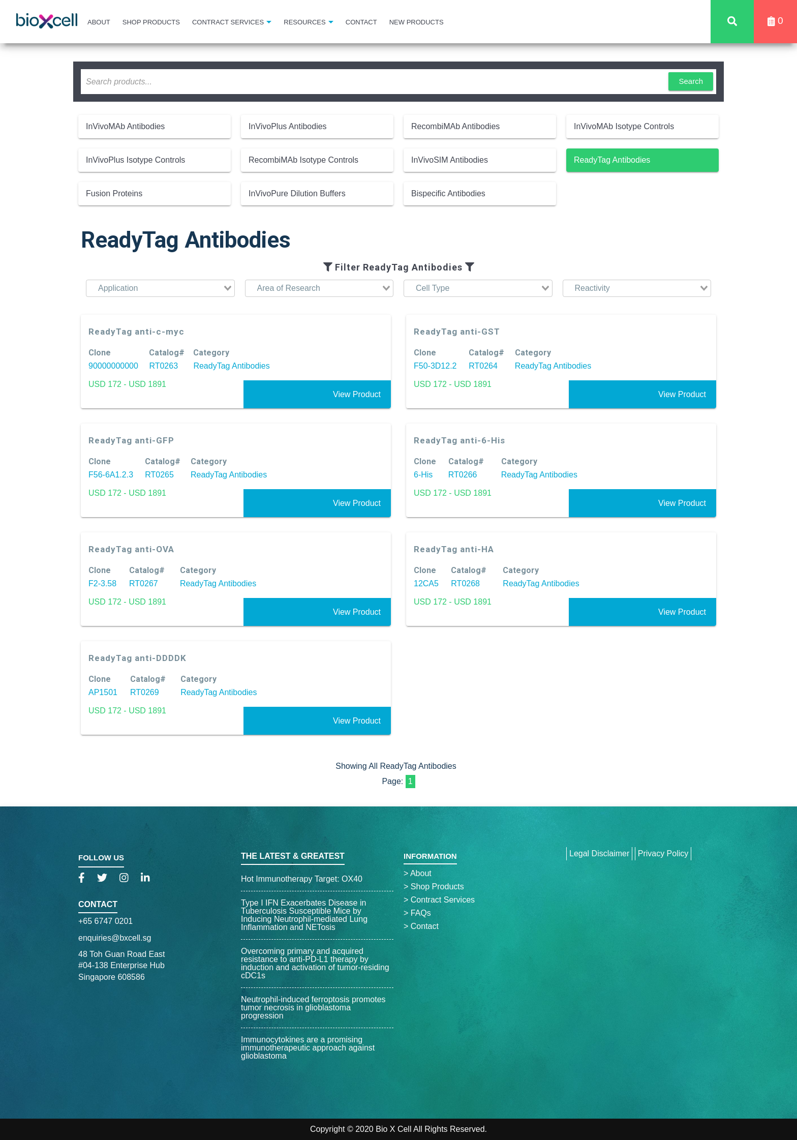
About (98, 22)
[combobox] (160, 288)
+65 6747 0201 (105, 921)
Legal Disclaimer (599, 853)
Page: (393, 781)
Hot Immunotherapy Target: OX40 (301, 879)
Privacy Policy (663, 853)
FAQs (417, 913)
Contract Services (228, 22)
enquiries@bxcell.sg (114, 938)
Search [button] (691, 81)
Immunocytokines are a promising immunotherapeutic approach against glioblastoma (308, 1047)
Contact (361, 22)
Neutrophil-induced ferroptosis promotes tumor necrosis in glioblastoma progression (313, 1007)
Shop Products (151, 22)
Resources (304, 22)
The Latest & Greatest (293, 856)
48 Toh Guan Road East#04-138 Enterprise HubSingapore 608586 (121, 965)
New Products (416, 22)
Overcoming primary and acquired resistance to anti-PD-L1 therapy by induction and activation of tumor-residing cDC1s (315, 963)
